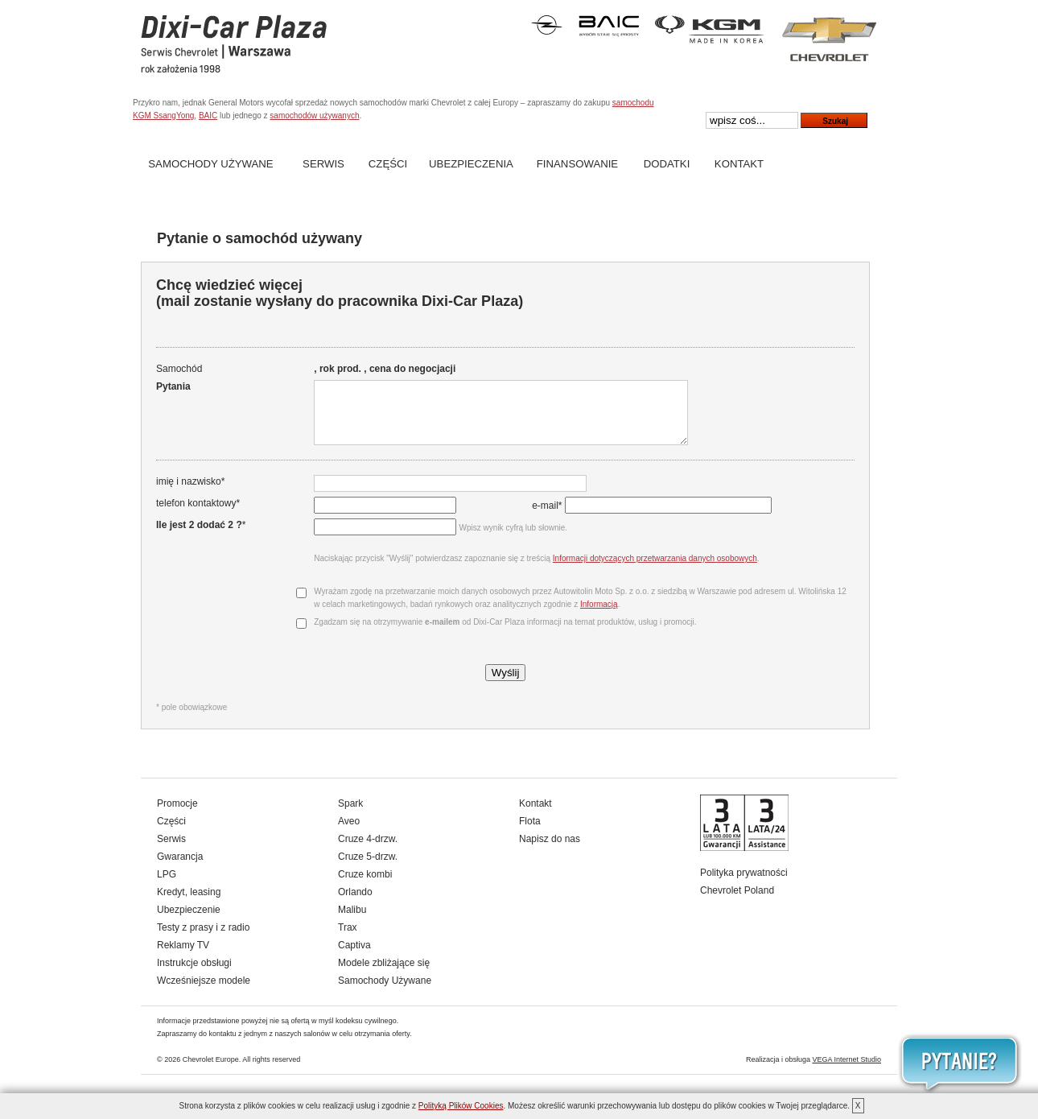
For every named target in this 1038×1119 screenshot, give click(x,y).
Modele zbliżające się (384, 975)
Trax (347, 939)
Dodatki (667, 164)
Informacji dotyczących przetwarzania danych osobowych (653, 570)
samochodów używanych (314, 115)
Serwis (323, 164)
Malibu (352, 921)
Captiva (354, 957)
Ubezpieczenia (471, 164)
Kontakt (739, 164)
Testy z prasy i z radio (203, 939)
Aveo (349, 833)
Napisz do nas (549, 851)
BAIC (208, 115)
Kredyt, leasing (188, 904)
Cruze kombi (365, 886)
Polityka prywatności (744, 884)
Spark (350, 815)
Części (388, 164)
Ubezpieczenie (188, 921)
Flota (530, 833)
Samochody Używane (210, 164)
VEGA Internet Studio (846, 1071)
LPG (166, 886)
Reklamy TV (183, 957)
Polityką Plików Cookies (461, 1105)
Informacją (597, 616)
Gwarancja (180, 868)
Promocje (177, 815)
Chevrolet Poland (737, 902)
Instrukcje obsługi (194, 975)
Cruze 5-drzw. (367, 868)
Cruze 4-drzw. (367, 851)
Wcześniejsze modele (203, 992)
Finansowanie (577, 164)
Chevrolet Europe (211, 1071)
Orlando (355, 904)
